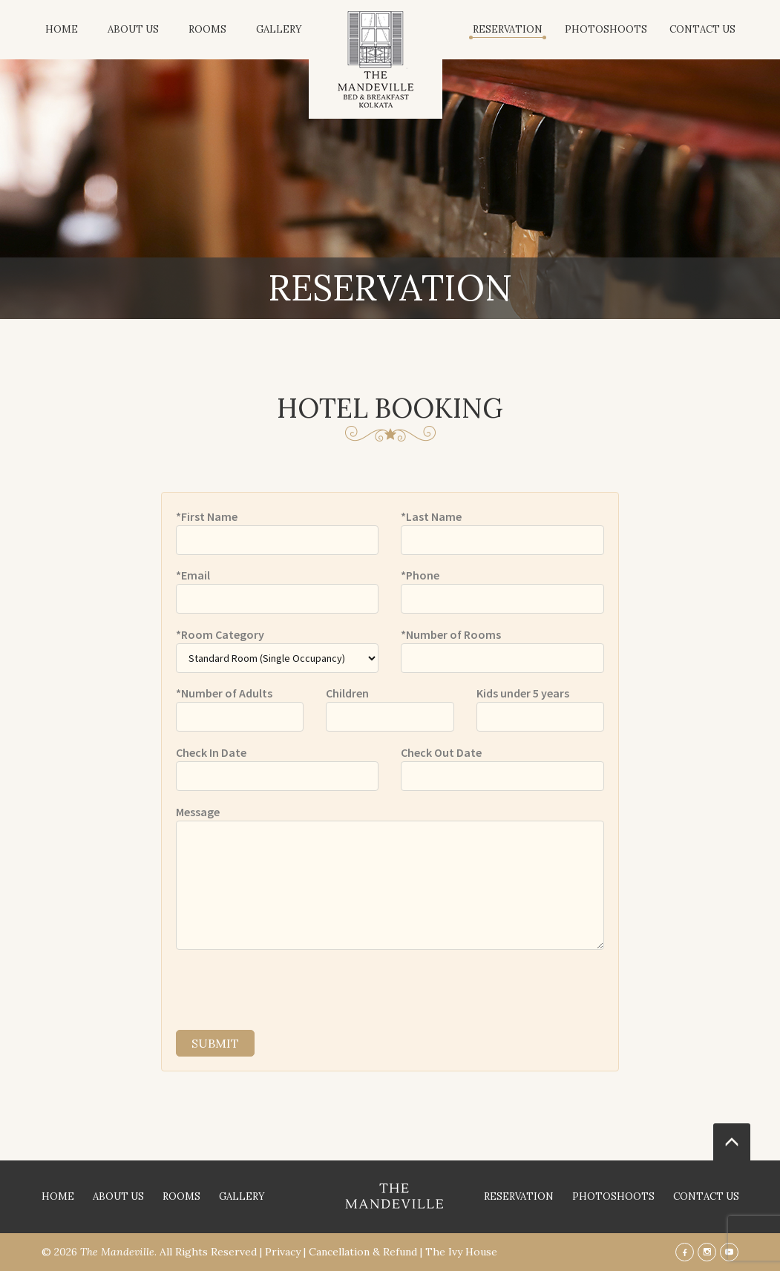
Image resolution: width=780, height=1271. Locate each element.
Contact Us (702, 29)
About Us (133, 29)
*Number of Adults (224, 693)
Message (198, 811)
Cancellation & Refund (363, 1251)
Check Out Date (441, 752)
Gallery (279, 29)
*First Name (206, 516)
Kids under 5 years (522, 693)
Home (61, 29)
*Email (193, 575)
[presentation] (289, 990)
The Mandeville (117, 1251)
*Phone (420, 575)
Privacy (283, 1251)
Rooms (207, 29)
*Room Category (220, 634)
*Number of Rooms (451, 634)
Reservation (508, 29)
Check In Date (211, 752)
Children (347, 693)
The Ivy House (461, 1251)
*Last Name (431, 516)
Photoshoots (606, 29)
